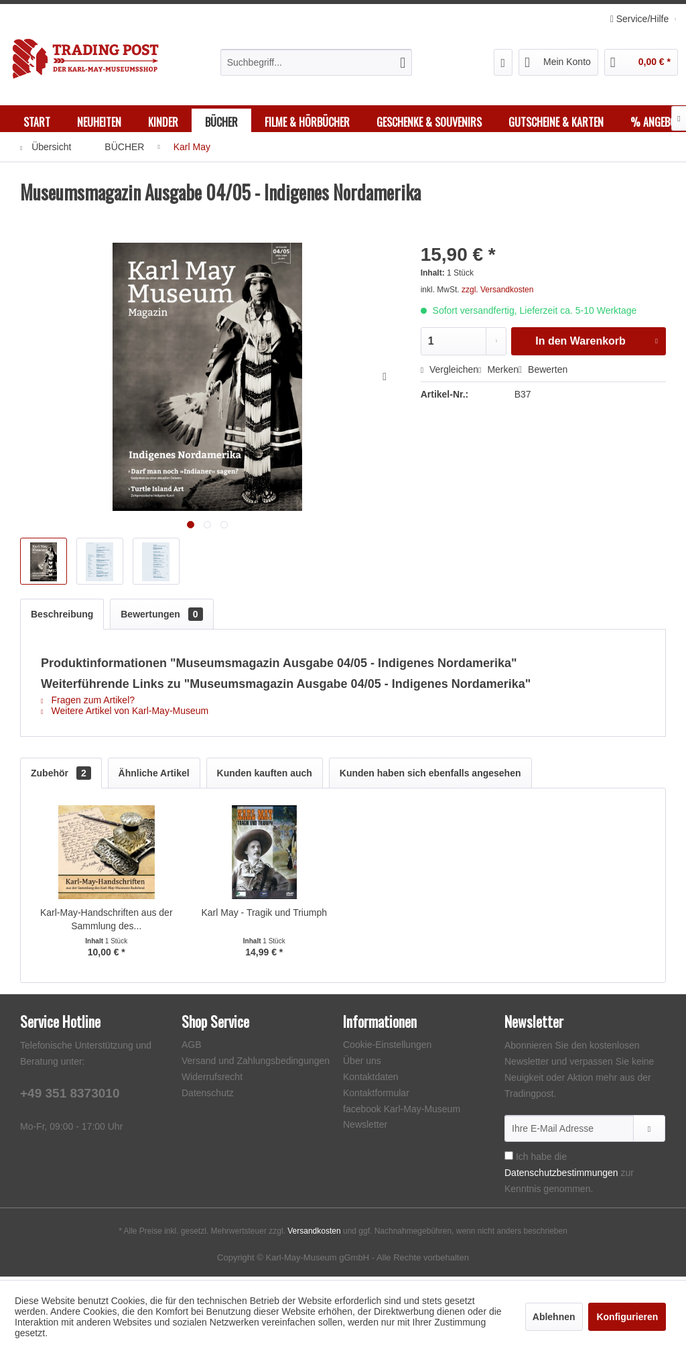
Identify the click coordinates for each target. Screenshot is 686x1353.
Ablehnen (554, 1316)
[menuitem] (316, 62)
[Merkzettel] (503, 62)
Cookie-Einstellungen (387, 1048)
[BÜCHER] (221, 122)
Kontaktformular (376, 1096)
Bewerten (543, 372)
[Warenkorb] (641, 62)
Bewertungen (161, 617)
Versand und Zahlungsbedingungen (256, 1064)
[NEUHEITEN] (99, 122)
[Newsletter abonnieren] (649, 1131)
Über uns (362, 1064)
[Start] (37, 122)
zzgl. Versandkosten (497, 293)
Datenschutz (208, 1096)
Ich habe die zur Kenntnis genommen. (569, 1176)
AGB (192, 1048)
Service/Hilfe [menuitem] (640, 18)
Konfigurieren (627, 1316)
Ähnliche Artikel (154, 776)
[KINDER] (163, 122)
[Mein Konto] (558, 62)
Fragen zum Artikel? (88, 703)
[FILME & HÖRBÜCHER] (307, 122)
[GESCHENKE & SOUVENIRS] (429, 122)
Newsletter (365, 1127)
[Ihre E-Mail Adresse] (569, 1131)
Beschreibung (62, 617)
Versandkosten (313, 1234)
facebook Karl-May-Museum (401, 1112)
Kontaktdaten (371, 1080)
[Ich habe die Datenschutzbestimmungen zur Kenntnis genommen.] (508, 1159)
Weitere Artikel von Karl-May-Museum (124, 714)
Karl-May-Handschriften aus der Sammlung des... (106, 922)
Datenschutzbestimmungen (561, 1176)
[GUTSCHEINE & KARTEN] (556, 122)
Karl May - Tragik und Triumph (264, 915)
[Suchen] (402, 62)
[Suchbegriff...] (316, 62)
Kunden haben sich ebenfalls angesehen (430, 776)
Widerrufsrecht (212, 1080)
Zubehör (61, 776)
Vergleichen (449, 372)
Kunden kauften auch (264, 776)
